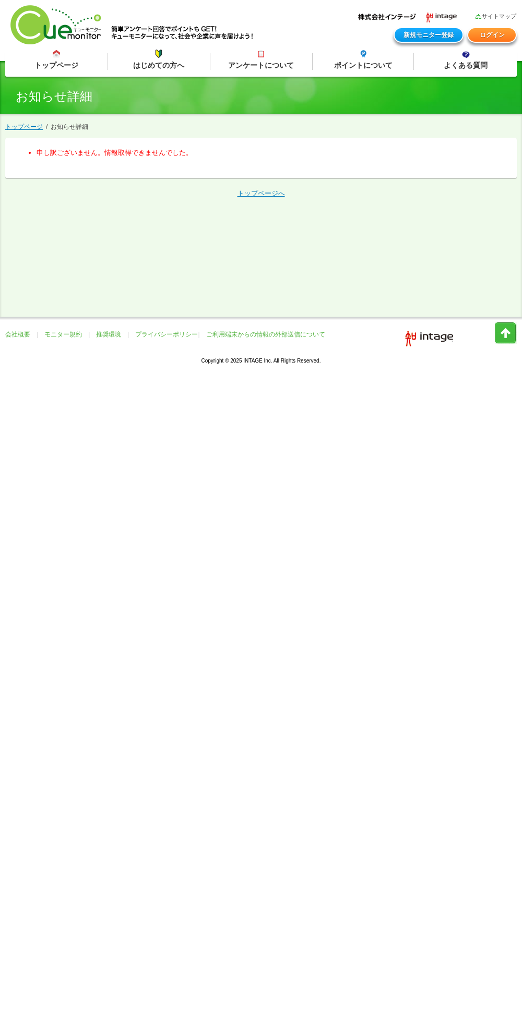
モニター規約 (63, 334)
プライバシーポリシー (166, 334)
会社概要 (17, 334)
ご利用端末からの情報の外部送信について (265, 334)
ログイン (492, 35)
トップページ (24, 126)
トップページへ (261, 193)
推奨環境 (108, 334)
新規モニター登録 (429, 35)
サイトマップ (495, 16)
